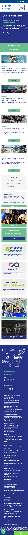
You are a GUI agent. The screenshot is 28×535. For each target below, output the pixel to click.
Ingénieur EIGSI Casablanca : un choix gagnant (13, 418)
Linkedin (20, 180)
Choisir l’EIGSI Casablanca (11, 414)
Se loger (6, 496)
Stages (6, 465)
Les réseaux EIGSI (9, 509)
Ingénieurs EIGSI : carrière (10, 411)
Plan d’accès (7, 500)
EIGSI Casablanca (8, 397)
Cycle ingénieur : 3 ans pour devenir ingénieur (12, 471)
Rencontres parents (9, 430)
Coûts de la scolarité (10, 455)
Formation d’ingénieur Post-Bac (13, 463)
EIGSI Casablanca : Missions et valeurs (13, 399)
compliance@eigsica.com (17, 530)
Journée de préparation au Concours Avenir (13, 440)
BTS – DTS (7, 449)
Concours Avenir (8, 438)
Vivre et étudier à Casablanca (12, 494)
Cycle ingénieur (15, 45)
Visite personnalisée (9, 431)
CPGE (5, 444)
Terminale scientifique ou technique (13, 436)
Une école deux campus (10, 484)
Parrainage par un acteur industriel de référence (13, 474)
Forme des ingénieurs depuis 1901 (12, 400)
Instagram (16, 180)
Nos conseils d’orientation (10, 524)
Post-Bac (15, 49)
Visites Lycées (7, 428)
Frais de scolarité (8, 457)
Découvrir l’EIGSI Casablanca (12, 395)
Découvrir (14, 238)
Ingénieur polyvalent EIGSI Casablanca (11, 407)
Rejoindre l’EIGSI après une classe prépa (13, 446)
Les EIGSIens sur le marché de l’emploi (12, 517)
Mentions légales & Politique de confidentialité (11, 402)
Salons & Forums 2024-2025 (11, 427)
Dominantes (7, 479)
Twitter (12, 180)
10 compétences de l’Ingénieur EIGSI (13, 409)
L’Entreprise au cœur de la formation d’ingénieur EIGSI (13, 506)
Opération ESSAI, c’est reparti (11, 425)
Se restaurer (7, 497)
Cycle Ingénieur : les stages (10, 476)
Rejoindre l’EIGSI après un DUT (11, 452)
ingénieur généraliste (14, 197)
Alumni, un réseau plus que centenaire (13, 511)
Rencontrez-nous (9, 423)
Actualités (7, 521)
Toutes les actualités (15, 183)
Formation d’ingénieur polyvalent (13, 460)
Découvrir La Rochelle (9, 487)
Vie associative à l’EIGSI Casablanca (14, 490)
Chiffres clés (7, 420)
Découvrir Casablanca (9, 486)
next (26, 27)
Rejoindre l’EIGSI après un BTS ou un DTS (14, 450)
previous (2, 27)
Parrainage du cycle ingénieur (11, 513)
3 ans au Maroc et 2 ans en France (12, 416)
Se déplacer (7, 499)
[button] (3, 532)
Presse (12, 186)
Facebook (8, 180)
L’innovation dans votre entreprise (13, 503)
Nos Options (7, 481)
